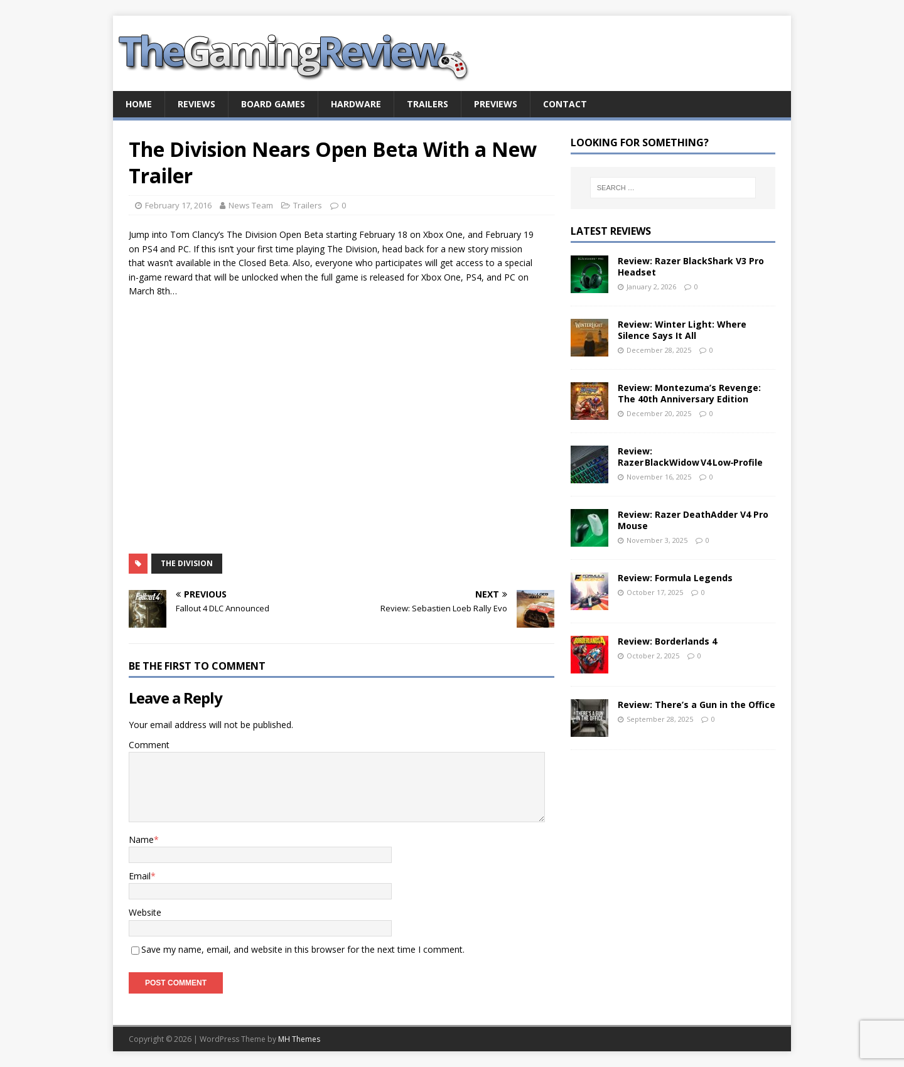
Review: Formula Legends (675, 578)
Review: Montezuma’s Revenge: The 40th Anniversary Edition (689, 393)
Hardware (356, 104)
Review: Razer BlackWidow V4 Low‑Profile (690, 456)
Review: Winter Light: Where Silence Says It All (682, 329)
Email (140, 876)
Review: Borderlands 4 (667, 641)
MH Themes (299, 1039)
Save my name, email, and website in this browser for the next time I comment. (303, 949)
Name (141, 839)
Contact (565, 104)
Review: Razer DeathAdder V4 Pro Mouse (693, 520)
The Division (187, 563)
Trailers (427, 104)
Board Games (273, 104)
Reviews (196, 104)
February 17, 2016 (178, 205)
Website (145, 912)
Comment (149, 745)
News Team (251, 205)
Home (139, 104)
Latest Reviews (611, 231)
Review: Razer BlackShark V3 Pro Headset (691, 266)
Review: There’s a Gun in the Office (696, 704)
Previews (495, 104)
